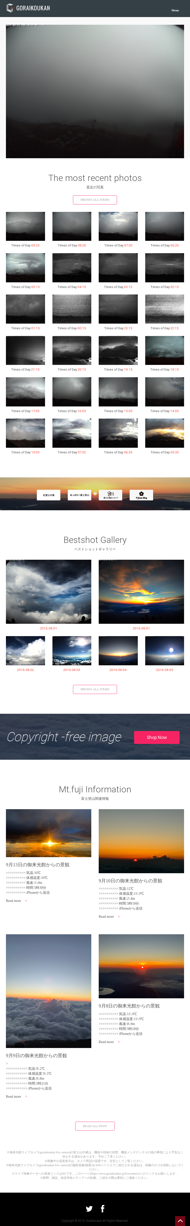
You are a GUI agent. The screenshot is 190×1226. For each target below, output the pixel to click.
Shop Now (157, 737)
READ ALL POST (95, 1126)
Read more (16, 901)
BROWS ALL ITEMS (95, 199)
